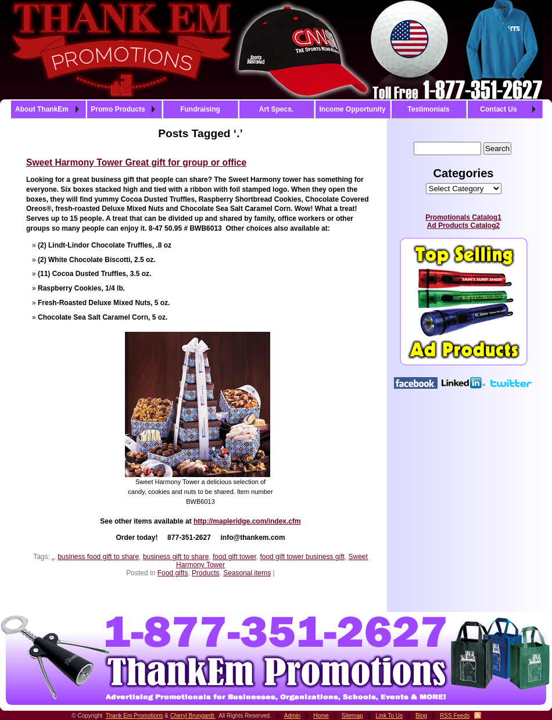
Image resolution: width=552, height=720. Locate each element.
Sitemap (352, 715)
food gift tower (234, 557)
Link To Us (389, 715)
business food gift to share (98, 557)
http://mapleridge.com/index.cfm (247, 521)
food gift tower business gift (302, 557)
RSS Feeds (454, 715)
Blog (421, 715)
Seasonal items (247, 573)
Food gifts (172, 573)
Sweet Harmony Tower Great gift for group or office (136, 162)
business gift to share (176, 557)
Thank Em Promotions (134, 715)
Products (205, 573)
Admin (292, 715)
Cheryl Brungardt (193, 715)
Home (321, 715)
